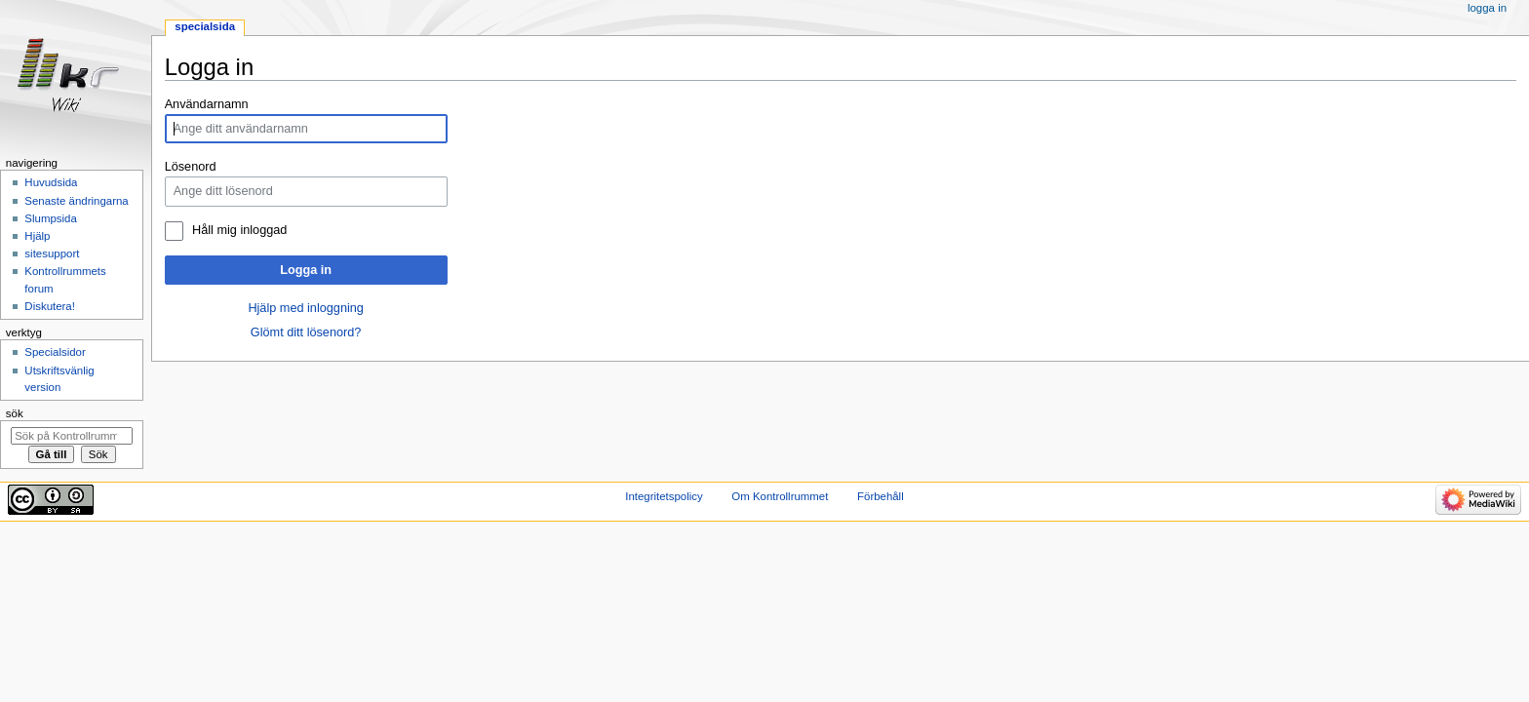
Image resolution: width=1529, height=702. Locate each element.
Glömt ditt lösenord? (306, 332)
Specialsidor (54, 352)
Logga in (306, 270)
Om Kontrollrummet (779, 496)
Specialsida (205, 26)
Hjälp (37, 236)
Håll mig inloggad (239, 230)
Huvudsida (50, 182)
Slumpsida (50, 218)
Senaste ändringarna (76, 201)
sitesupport (51, 253)
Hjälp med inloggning (306, 308)
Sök (14, 413)
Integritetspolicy (663, 496)
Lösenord (190, 167)
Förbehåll (880, 496)
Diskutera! (49, 306)
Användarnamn (207, 104)
